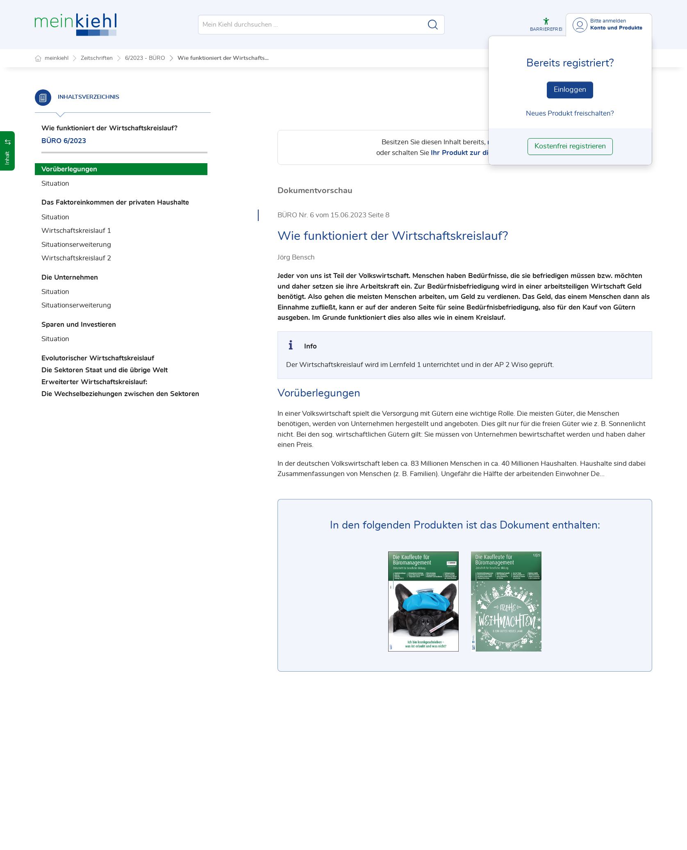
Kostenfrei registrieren (570, 146)
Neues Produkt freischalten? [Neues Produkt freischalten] (570, 113)
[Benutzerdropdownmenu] (609, 24)
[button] (546, 25)
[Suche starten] (433, 24)
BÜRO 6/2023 (63, 140)
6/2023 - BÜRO (145, 58)
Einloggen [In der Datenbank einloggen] (570, 89)
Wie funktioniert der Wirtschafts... (222, 58)
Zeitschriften (97, 58)
